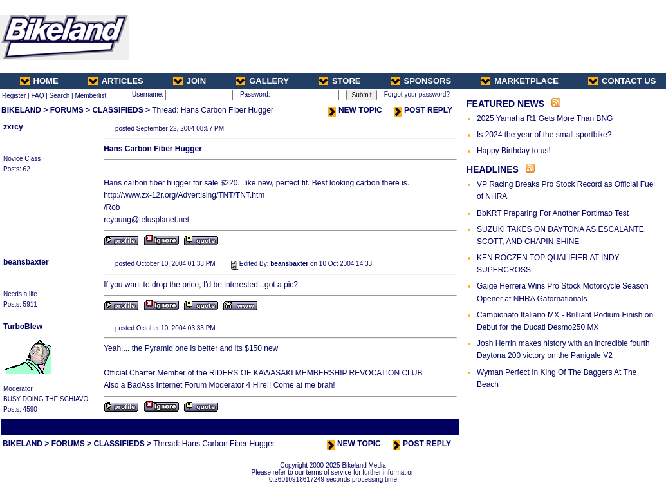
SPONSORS (421, 81)
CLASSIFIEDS (117, 110)
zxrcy (13, 126)
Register (14, 95)
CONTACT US (622, 81)
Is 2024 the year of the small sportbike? (544, 134)
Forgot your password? (417, 94)
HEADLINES (493, 169)
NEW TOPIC (355, 110)
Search (60, 95)
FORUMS (67, 110)
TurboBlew (22, 326)
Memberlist (90, 95)
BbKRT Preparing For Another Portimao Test (553, 213)
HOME (39, 81)
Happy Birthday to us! (514, 150)
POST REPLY (423, 110)
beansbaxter (26, 262)
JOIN (189, 81)
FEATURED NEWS (505, 104)
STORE (340, 81)
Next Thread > (435, 426)
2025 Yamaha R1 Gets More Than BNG (545, 118)
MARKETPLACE (520, 81)
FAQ (37, 95)
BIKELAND (21, 110)
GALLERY (262, 81)
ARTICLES (115, 81)
